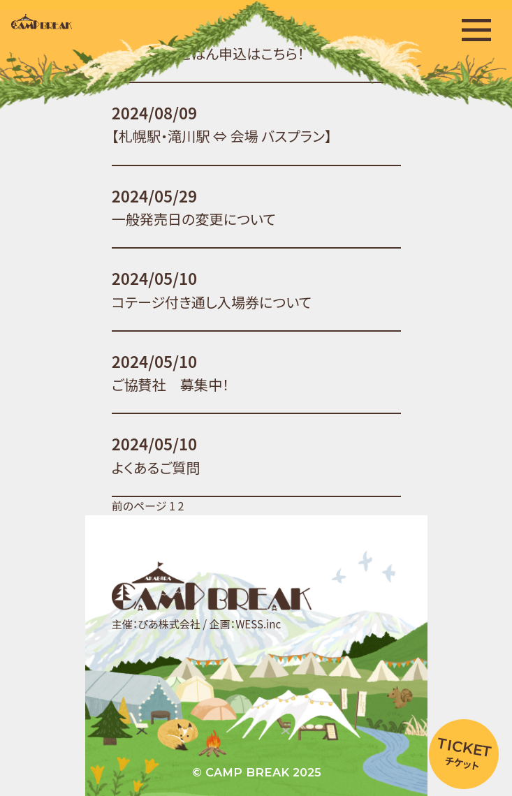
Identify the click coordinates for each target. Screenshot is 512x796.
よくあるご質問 (155, 467)
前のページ (138, 505)
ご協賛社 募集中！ (169, 384)
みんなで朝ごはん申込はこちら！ (207, 53)
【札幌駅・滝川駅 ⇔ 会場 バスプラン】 (221, 136)
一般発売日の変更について (193, 219)
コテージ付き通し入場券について (211, 302)
